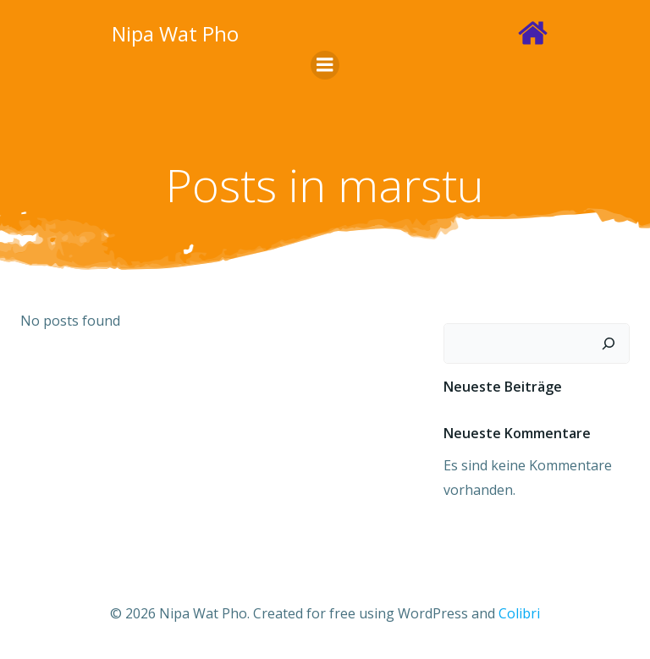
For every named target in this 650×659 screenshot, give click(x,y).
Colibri (519, 613)
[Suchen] (608, 343)
